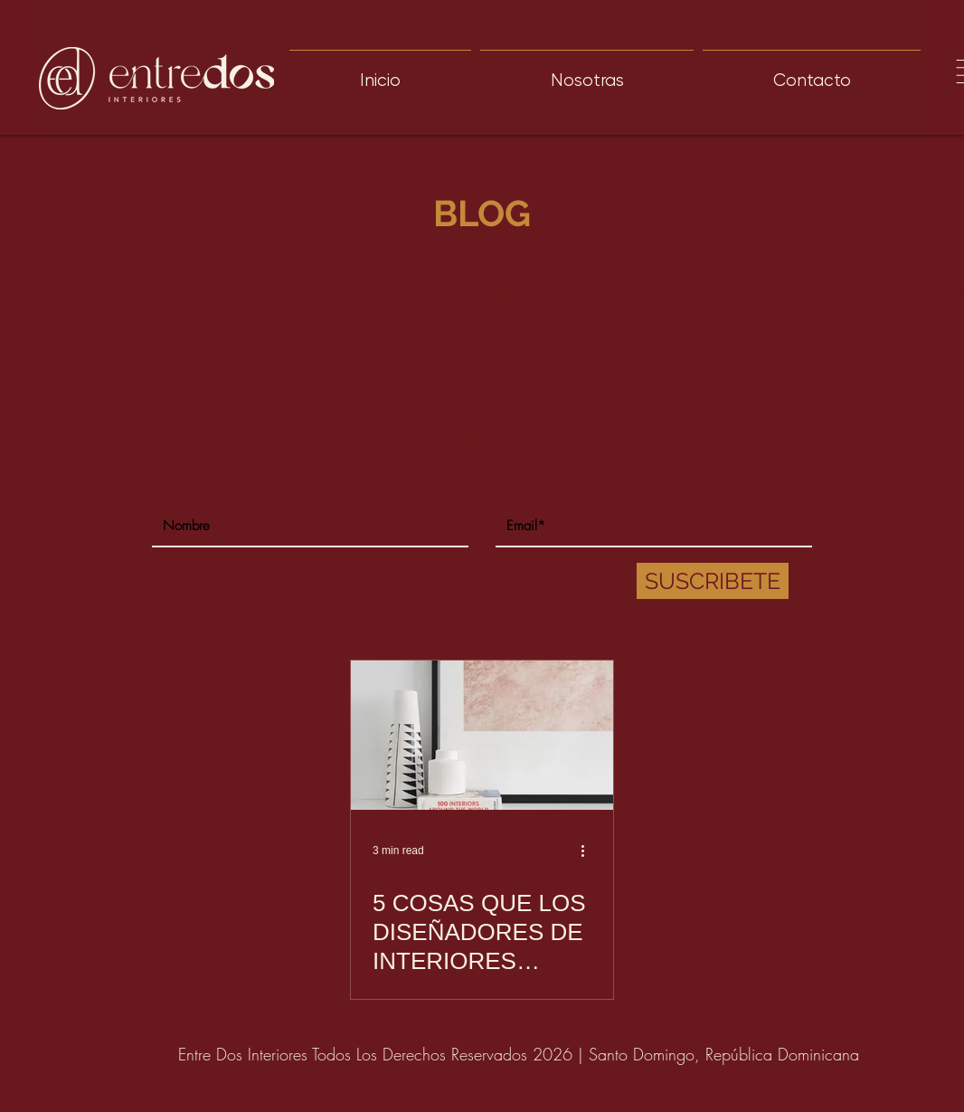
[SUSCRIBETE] (713, 581)
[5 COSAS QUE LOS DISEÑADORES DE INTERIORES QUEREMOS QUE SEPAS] (482, 735)
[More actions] (589, 850)
